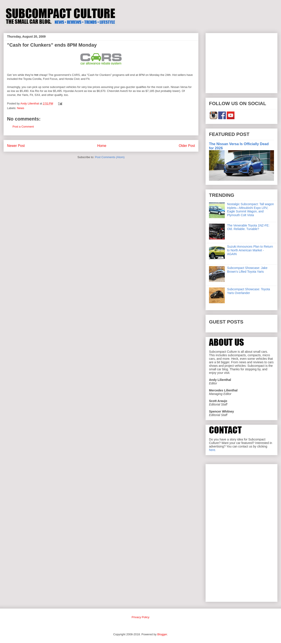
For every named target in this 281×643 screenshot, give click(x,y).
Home (101, 146)
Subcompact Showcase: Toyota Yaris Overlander (248, 291)
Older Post (187, 146)
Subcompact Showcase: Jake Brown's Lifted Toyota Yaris (247, 269)
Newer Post (16, 146)
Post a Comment (23, 126)
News (20, 108)
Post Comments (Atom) (109, 157)
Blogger (162, 634)
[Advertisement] (241, 62)
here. (212, 450)
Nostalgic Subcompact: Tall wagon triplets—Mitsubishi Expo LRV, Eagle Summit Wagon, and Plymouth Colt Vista (250, 209)
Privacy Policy (141, 617)
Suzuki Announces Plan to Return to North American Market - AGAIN (250, 250)
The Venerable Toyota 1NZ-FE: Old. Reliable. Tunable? (248, 227)
